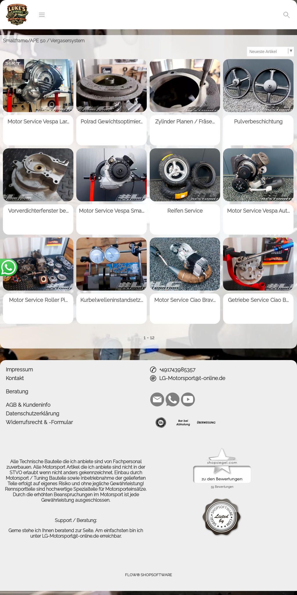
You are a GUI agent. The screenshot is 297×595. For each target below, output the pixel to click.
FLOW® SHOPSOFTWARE (148, 575)
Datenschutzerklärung (32, 413)
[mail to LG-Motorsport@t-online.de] (157, 399)
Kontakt (15, 378)
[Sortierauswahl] (270, 51)
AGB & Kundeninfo (28, 405)
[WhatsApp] (172, 399)
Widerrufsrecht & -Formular (39, 422)
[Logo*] (17, 6)
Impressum (19, 369)
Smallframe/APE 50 (24, 40)
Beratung (17, 391)
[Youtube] (188, 399)
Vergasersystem (67, 40)
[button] (41, 15)
